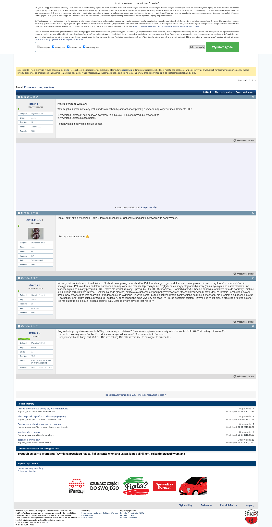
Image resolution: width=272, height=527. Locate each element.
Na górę (250, 505)
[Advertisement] (136, 57)
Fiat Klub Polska (228, 505)
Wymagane (43, 47)
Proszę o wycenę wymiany (39, 87)
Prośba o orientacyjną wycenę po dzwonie (39, 424)
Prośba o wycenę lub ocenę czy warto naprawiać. (43, 408)
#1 (253, 96)
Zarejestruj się (148, 207)
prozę (21, 468)
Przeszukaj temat (244, 92)
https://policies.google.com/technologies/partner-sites (59, 39)
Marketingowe (91, 47)
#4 (253, 326)
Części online (87, 515)
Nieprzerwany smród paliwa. (121, 394)
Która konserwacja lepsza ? (152, 394)
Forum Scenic (87, 517)
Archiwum (206, 505)
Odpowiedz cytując (244, 140)
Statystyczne (74, 47)
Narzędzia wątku (223, 92)
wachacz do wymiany (29, 432)
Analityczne (58, 47)
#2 (253, 213)
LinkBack (206, 92)
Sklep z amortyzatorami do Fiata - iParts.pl (99, 513)
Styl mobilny (185, 505)
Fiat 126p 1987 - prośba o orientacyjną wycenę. (42, 416)
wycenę (29, 468)
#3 (253, 278)
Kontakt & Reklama (128, 517)
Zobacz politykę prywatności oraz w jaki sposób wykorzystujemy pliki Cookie (165, 26)
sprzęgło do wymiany (29, 439)
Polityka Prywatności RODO (132, 513)
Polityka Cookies (127, 515)
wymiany (38, 468)
